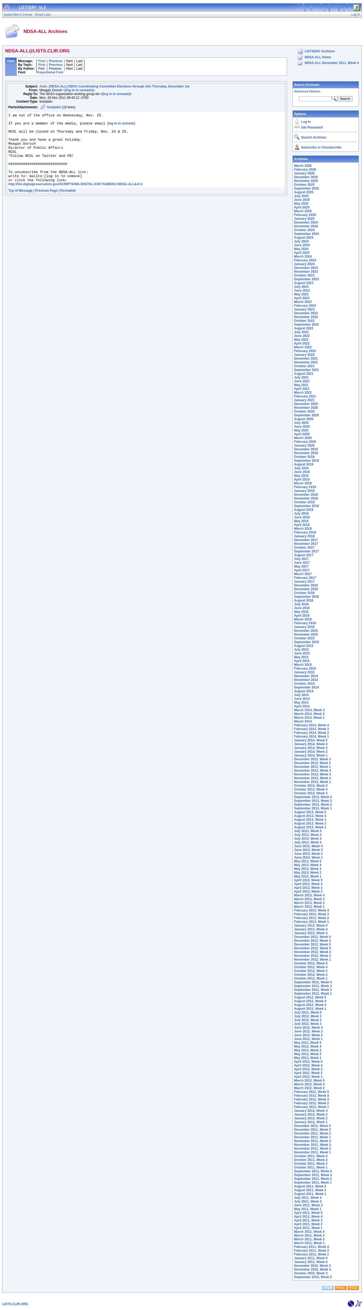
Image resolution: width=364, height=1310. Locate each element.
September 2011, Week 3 (313, 1175)
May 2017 (301, 566)
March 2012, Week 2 (309, 1088)
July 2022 (301, 332)
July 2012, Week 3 (308, 1016)
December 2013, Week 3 (312, 759)
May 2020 (301, 430)
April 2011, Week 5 (308, 1213)
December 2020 (306, 404)
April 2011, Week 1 (308, 1228)
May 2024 (301, 249)
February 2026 (305, 169)
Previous (56, 61)
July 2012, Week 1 (308, 1024)
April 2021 (301, 389)
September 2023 (306, 279)
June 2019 (302, 472)
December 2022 (306, 313)
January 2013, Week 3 (311, 933)
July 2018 (301, 513)
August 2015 (303, 646)
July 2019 (301, 468)
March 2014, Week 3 (309, 710)
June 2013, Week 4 (308, 846)
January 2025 (304, 219)
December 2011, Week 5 (312, 1126)
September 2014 (306, 687)
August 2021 (303, 374)
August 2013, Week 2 (310, 823)
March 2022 (303, 347)
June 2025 (302, 200)
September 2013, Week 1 (313, 808)
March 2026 (303, 166)
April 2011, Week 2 (308, 1224)
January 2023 (304, 309)
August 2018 (303, 510)
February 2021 (305, 396)
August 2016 (303, 600)
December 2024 (306, 222)
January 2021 (304, 400)
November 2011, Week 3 (312, 1145)
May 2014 (301, 702)
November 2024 (306, 226)
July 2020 (301, 423)
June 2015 (302, 653)
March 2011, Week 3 (309, 1235)
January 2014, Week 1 (311, 755)
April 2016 (301, 615)
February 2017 (305, 578)
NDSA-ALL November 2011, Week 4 (332, 63)
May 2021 (301, 385)
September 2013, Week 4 (313, 797)
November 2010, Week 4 (312, 1269)
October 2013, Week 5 (311, 786)
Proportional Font (49, 72)
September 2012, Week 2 (313, 990)
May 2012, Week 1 (307, 1058)
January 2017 (304, 581)
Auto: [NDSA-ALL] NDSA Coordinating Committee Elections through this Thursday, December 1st (114, 86)
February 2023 (305, 306)
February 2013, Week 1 (311, 922)
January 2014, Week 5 (311, 740)
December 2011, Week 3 (312, 1130)
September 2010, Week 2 (313, 1277)
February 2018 (305, 532)
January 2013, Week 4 (311, 929)
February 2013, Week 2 (311, 918)
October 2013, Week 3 (311, 793)
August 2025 (303, 192)
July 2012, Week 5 (308, 1012)
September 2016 (306, 597)
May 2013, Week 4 (307, 865)
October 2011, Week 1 (311, 1167)
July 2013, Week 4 (308, 835)
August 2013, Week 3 (310, 820)
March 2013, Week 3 (309, 899)
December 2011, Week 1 (312, 1137)
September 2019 (306, 460)
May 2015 (301, 657)
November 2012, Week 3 (312, 952)
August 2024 (303, 237)
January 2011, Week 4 (311, 1262)
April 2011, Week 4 (308, 1216)
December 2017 (306, 540)
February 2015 (305, 668)
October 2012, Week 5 (311, 963)
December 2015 (306, 631)
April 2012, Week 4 (308, 1065)
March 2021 (303, 392)
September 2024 (306, 234)
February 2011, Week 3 (311, 1250)
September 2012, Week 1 (313, 993)
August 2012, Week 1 (310, 1009)
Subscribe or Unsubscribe (321, 147)
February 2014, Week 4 (311, 725)
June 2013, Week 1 (308, 857)
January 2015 (304, 672)
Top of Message (20, 204)
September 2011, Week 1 (313, 1182)
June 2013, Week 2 (308, 854)
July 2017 (301, 559)
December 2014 (306, 676)
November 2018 (306, 498)
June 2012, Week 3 (308, 1031)
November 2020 (306, 408)
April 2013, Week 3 (308, 888)
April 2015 (301, 661)
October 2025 (304, 185)
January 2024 (304, 264)
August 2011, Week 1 (310, 1194)
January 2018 (304, 536)
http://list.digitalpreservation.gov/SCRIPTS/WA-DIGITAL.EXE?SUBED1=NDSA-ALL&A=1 (75, 198)
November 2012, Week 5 (312, 948)
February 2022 (305, 351)
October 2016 (304, 593)
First (41, 61)
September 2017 (306, 551)
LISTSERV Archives (320, 51)
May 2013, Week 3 (307, 869)
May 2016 (301, 612)
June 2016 (302, 608)
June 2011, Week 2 (308, 1205)
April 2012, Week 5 (308, 1061)
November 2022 (306, 317)
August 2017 (303, 555)
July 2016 (301, 604)
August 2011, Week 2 (310, 1190)
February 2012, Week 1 (311, 1107)
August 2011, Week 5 (310, 1186)
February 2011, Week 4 (311, 1247)
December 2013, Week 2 (312, 763)
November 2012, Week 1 (312, 959)
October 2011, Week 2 (311, 1164)
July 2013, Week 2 (308, 842)
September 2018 (306, 506)
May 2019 (301, 476)
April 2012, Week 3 (308, 1069)
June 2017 (302, 563)
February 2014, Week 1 (311, 736)
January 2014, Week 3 (311, 748)
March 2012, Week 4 (309, 1084)
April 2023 (301, 298)
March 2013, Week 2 (309, 903)
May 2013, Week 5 (307, 861)
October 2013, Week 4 (311, 789)
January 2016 (304, 627)
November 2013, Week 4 (312, 770)
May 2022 (301, 340)
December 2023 (306, 268)
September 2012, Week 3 (313, 986)
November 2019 (306, 453)
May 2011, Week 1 (307, 1209)
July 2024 (301, 241)
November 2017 (306, 544)
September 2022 (306, 324)
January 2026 (304, 173)
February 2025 (305, 215)
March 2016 (303, 619)
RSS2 (353, 1288)
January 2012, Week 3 (311, 1114)
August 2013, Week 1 (310, 827)
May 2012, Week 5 (307, 1043)
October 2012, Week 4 (311, 967)
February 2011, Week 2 (311, 1254)
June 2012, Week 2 (308, 1035)
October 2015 (304, 638)
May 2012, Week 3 (307, 1050)
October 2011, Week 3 (311, 1160)
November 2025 (306, 181)
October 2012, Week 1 (311, 978)
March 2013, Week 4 (309, 895)
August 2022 (303, 328)
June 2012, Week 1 (308, 1039)
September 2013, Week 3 (313, 801)
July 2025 (301, 196)
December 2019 (306, 449)
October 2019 (304, 457)
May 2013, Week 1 (307, 876)
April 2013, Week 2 (308, 891)
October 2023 (304, 275)
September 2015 (306, 642)
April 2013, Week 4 (308, 884)
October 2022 (304, 321)
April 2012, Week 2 (308, 1073)
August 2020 (303, 419)
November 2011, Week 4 (312, 1141)
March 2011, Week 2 (309, 1239)
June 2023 (302, 290)
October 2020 (304, 411)
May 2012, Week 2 (307, 1054)
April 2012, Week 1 (308, 1077)
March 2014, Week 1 (309, 718)
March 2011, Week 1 (309, 1243)
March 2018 (303, 529)
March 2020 (303, 438)
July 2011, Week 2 (308, 1201)
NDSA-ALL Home (318, 57)
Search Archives (306, 85)
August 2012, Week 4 (310, 1001)
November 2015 (306, 634)
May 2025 (301, 203)
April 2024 (301, 253)
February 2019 (305, 487)
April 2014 (301, 706)
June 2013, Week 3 (308, 850)
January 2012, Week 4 (311, 1111)
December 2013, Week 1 (312, 767)
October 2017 (304, 547)
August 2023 (303, 283)
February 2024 (305, 260)
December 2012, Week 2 (312, 944)
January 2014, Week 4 (311, 744)
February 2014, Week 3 (311, 729)
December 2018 (306, 495)
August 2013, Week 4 (310, 816)
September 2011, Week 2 (313, 1179)
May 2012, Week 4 (307, 1046)
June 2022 (302, 336)
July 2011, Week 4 (308, 1198)
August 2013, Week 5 (310, 812)
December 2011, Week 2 (312, 1133)
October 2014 (304, 684)
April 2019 (301, 479)
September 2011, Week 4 (313, 1171)
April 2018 (301, 525)
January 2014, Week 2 (311, 752)
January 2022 (304, 355)
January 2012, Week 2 (311, 1118)
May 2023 (301, 294)
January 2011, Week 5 (311, 1258)
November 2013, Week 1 (312, 782)
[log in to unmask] (79, 90)
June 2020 (302, 426)
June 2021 (302, 381)
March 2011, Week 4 (309, 1232)
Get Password (312, 127)
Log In (306, 122)
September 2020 (306, 415)
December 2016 (306, 585)
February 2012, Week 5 (311, 1092)
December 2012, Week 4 (312, 937)
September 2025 (306, 188)
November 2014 (306, 680)
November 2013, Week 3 (312, 774)
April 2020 (301, 434)
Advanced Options (307, 91)
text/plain (54, 107)
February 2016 (305, 623)
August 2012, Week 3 (310, 1005)
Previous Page (46, 204)
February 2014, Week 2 (311, 733)
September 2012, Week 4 (313, 982)
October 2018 (304, 502)
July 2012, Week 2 (308, 1020)
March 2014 (303, 721)
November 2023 (306, 272)
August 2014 (303, 691)
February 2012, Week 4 (311, 1096)
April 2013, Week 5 (308, 880)
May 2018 (301, 521)
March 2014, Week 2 (309, 714)
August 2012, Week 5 (310, 997)
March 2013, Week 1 (309, 907)
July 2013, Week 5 (308, 831)
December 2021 (306, 358)
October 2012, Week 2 (311, 975)
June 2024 (302, 245)
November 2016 (306, 589)
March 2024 (303, 256)
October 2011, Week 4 (311, 1156)
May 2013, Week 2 (307, 873)
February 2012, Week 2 (311, 1103)
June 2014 (302, 699)
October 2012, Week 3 (311, 971)
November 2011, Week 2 (312, 1148)
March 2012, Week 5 (309, 1080)
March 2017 (303, 574)
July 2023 (301, 287)
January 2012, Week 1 (311, 1122)
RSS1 (340, 1288)
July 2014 (301, 695)
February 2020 (305, 442)
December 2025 (306, 177)
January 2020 (304, 445)
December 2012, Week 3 (312, 941)
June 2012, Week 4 (308, 1027)
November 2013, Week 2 (312, 778)
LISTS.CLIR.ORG (15, 1304)
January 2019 (304, 491)
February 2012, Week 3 (311, 1099)
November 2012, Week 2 (312, 956)
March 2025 (303, 211)
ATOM (327, 1288)
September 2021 (306, 370)
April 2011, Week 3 (308, 1220)
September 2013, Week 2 (313, 804)
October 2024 (304, 230)
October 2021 (304, 366)
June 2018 (302, 517)
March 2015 (303, 665)
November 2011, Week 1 (312, 1152)
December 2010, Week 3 (312, 1266)
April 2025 (301, 207)
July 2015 (301, 649)
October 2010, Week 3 (311, 1273)
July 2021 (301, 377)
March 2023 (303, 302)
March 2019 (303, 483)
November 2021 (306, 362)
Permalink (68, 204)
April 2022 (301, 343)
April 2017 (301, 570)
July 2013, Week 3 (308, 838)
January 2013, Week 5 (311, 925)
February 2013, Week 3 (311, 914)
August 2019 (303, 464)
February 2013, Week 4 (311, 910)
